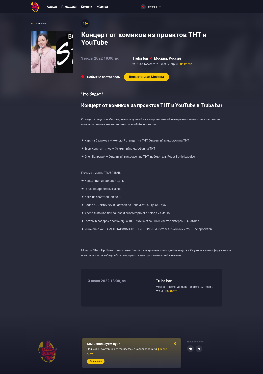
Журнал (102, 6)
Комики (86, 6)
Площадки (68, 6)
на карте (186, 64)
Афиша (52, 6)
